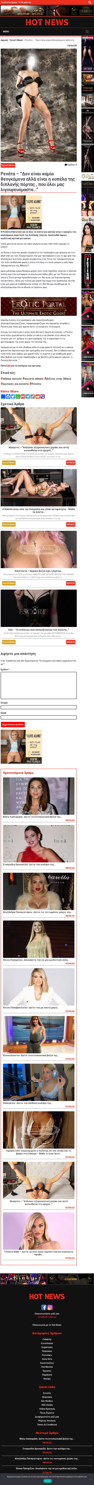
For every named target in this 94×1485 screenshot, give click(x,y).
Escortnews (47, 1343)
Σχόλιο (5, 669)
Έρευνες (47, 1371)
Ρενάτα (35, 384)
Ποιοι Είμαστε (47, 1413)
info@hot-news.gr (47, 1317)
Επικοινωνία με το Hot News (47, 1325)
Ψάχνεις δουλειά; (47, 1420)
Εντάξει (48, 1481)
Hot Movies (47, 1367)
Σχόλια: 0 (71, 164)
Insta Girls (47, 1359)
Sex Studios (47, 1401)
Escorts (47, 1393)
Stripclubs (47, 1397)
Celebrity (47, 1339)
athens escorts (11, 378)
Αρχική (4, 40)
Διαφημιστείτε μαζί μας (47, 1416)
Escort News (16, 40)
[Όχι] (90, 1479)
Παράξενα (47, 1375)
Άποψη (47, 1378)
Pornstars (47, 1355)
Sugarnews (47, 1347)
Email (3, 713)
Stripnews (47, 1351)
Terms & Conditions (47, 1424)
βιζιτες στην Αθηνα (57, 378)
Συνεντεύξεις (47, 1363)
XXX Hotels (47, 1405)
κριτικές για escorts (15, 384)
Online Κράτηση (47, 1409)
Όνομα (4, 702)
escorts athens (33, 378)
